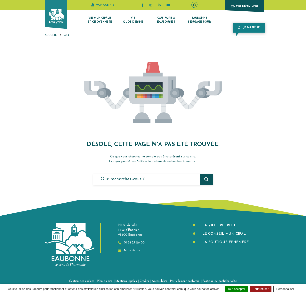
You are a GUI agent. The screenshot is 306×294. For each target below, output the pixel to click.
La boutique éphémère (225, 242)
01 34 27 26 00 (131, 242)
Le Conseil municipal (223, 234)
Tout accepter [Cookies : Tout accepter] (236, 288)
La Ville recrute (218, 225)
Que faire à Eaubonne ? (166, 20)
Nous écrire (129, 250)
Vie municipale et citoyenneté (100, 20)
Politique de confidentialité (219, 281)
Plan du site (104, 281)
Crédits (144, 281)
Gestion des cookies (81, 281)
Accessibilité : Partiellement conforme (175, 281)
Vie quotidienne (133, 20)
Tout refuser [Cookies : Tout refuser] (261, 288)
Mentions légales (126, 281)
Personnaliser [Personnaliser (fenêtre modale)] (285, 288)
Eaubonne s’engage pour (199, 20)
